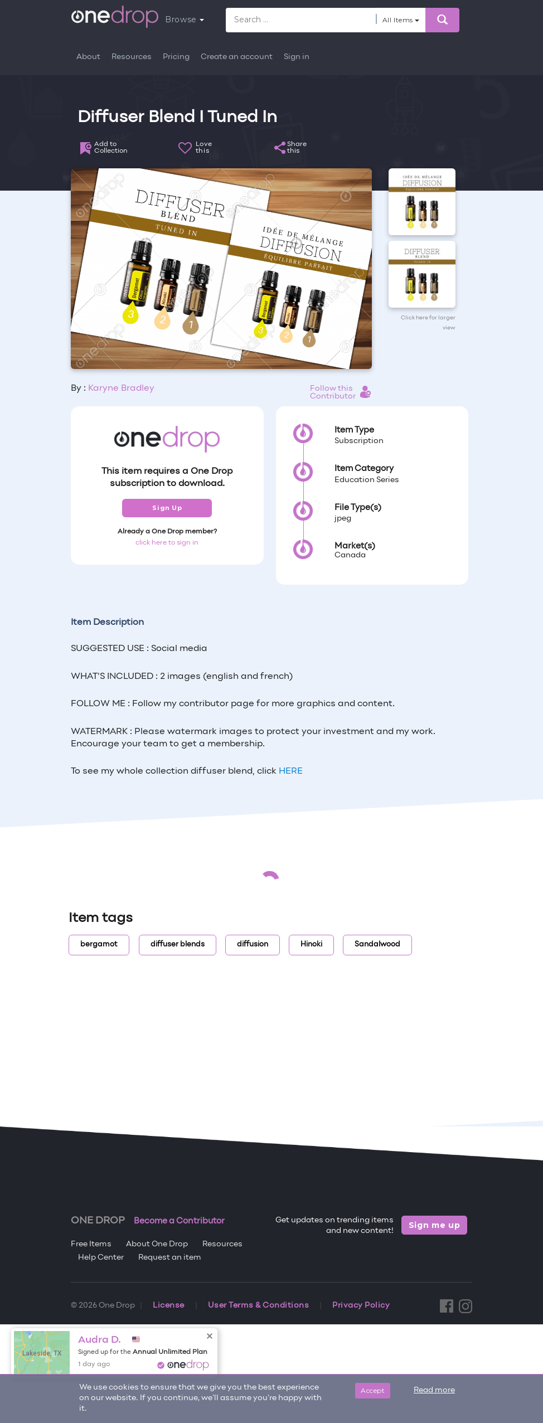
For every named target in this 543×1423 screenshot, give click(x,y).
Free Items (91, 1244)
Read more (434, 1390)
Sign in (296, 57)
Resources (131, 57)
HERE (291, 771)
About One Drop (157, 1244)
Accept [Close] (373, 1390)
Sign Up (167, 508)
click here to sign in (166, 543)
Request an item (169, 1257)
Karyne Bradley (121, 388)
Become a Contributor (179, 1221)
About (88, 57)
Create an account (237, 57)
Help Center (101, 1257)
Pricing (176, 57)
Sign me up (434, 1225)
